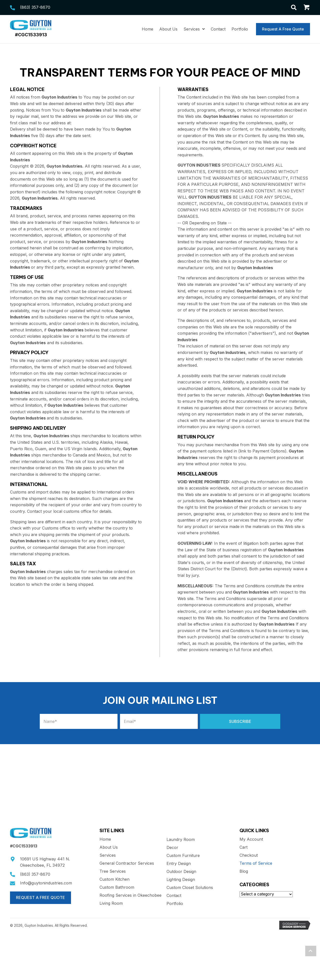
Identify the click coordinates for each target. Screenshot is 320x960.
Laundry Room (180, 839)
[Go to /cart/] (307, 8)
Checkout (249, 855)
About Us (109, 847)
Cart (244, 847)
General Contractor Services (127, 863)
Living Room (111, 903)
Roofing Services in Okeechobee (131, 895)
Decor (172, 847)
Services (108, 855)
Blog (244, 871)
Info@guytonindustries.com (46, 882)
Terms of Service (256, 863)
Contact (173, 895)
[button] (240, 721)
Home (105, 839)
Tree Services (113, 871)
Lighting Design (180, 879)
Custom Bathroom (117, 887)
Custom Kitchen (115, 879)
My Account (251, 839)
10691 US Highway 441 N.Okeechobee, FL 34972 (45, 862)
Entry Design (178, 863)
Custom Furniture (183, 855)
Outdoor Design (181, 871)
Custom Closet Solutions (189, 887)
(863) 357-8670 (35, 7)
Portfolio (174, 903)
